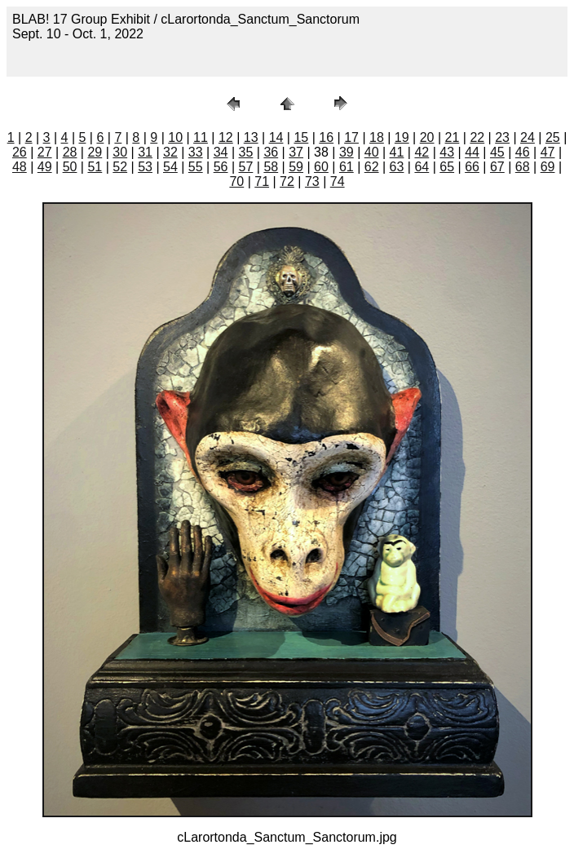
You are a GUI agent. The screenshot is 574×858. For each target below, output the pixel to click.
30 (120, 152)
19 (402, 137)
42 (421, 152)
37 (296, 152)
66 (472, 167)
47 (548, 152)
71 (261, 181)
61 (346, 167)
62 (371, 167)
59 (296, 167)
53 (145, 167)
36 (270, 152)
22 (477, 137)
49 (45, 167)
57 (246, 167)
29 (94, 152)
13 (251, 137)
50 (70, 167)
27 (45, 152)
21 (452, 137)
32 (170, 152)
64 (421, 167)
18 (376, 137)
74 (337, 181)
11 (200, 137)
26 (19, 152)
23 (502, 137)
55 (195, 167)
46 (522, 152)
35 (246, 152)
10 (175, 137)
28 (70, 152)
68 (522, 167)
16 (326, 137)
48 (19, 167)
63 (397, 167)
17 (351, 137)
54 (170, 167)
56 (221, 167)
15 (301, 137)
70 (236, 181)
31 (145, 152)
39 (346, 152)
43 (446, 152)
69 (548, 167)
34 (221, 152)
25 (552, 137)
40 (371, 152)
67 (497, 167)
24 (527, 137)
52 (120, 167)
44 (472, 152)
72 (287, 181)
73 (312, 181)
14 (276, 137)
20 (427, 137)
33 (195, 152)
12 (226, 137)
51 (94, 167)
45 (497, 152)
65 (446, 167)
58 (270, 167)
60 (321, 167)
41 (397, 152)
